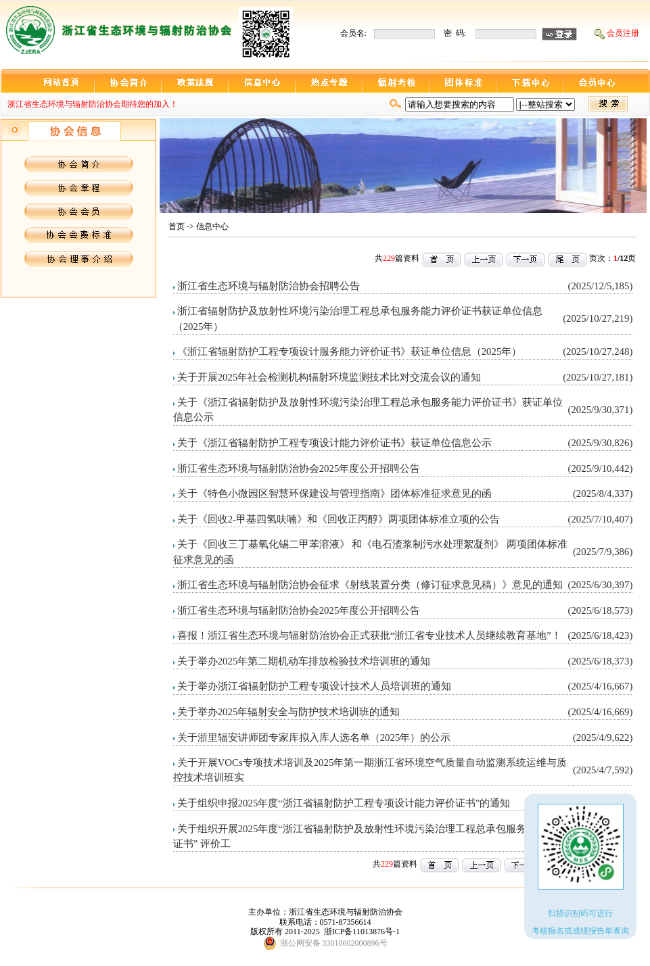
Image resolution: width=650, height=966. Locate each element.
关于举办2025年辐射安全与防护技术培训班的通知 (288, 711)
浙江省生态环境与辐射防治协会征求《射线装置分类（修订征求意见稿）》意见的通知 (370, 584)
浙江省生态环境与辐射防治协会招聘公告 (268, 286)
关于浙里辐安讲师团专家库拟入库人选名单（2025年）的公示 (314, 737)
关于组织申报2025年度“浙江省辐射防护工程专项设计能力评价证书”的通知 (344, 803)
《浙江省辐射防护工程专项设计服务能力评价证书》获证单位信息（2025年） (349, 351)
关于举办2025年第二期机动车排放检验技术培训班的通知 (304, 661)
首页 (176, 226)
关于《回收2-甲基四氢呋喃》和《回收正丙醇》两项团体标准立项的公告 (338, 519)
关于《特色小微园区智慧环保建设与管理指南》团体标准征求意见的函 (334, 493)
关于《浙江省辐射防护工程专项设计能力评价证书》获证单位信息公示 (334, 442)
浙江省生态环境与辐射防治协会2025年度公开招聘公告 (299, 468)
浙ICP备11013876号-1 (362, 931)
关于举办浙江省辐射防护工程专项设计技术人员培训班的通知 (314, 686)
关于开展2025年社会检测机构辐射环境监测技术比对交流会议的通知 (329, 377)
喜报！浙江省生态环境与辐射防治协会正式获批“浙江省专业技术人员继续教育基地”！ (369, 635)
